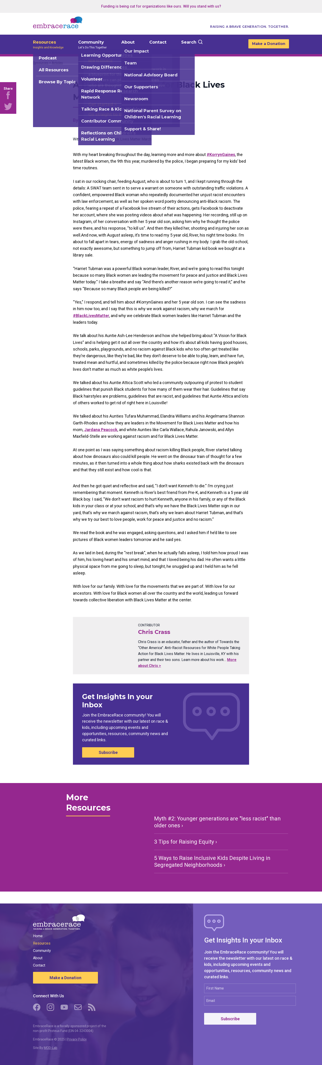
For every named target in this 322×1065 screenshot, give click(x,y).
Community (91, 42)
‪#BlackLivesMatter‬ (91, 315)
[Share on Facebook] (8, 95)
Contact (158, 42)
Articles (57, 63)
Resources (44, 42)
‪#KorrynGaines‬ (221, 154)
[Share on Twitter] (8, 106)
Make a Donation (268, 44)
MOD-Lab (50, 1048)
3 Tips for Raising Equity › (185, 842)
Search (188, 42)
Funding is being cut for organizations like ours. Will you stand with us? (161, 6)
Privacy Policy (77, 1039)
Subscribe (108, 752)
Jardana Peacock (100, 429)
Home (38, 936)
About (128, 42)
